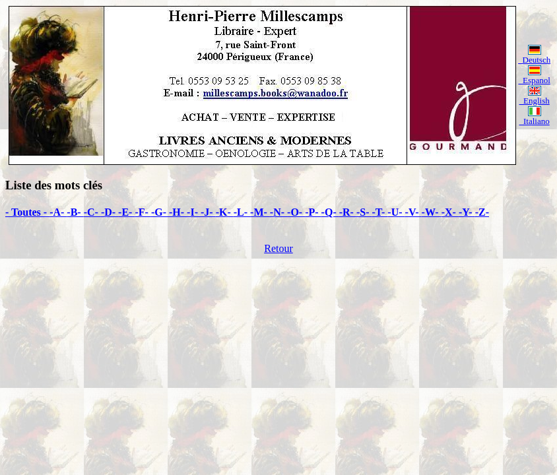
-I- (194, 212)
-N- (278, 212)
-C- (92, 212)
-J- (208, 212)
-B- (75, 212)
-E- (126, 212)
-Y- (467, 212)
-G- (160, 212)
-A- (58, 212)
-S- (364, 212)
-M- (260, 212)
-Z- (482, 212)
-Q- (330, 212)
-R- (347, 212)
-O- (296, 212)
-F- (142, 212)
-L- (242, 212)
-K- (225, 212)
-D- (109, 212)
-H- (178, 212)
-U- (396, 212)
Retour (278, 248)
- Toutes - (27, 212)
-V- (413, 212)
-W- (432, 212)
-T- (380, 212)
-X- (450, 212)
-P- (313, 212)
